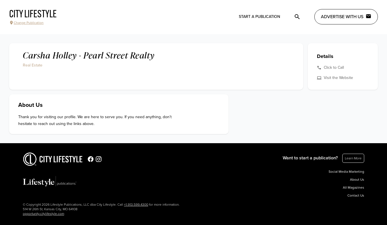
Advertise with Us (346, 16)
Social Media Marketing (346, 172)
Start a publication (259, 16)
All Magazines (353, 187)
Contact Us (355, 195)
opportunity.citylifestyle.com (43, 214)
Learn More (353, 158)
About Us (357, 180)
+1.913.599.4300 (136, 205)
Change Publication (26, 22)
